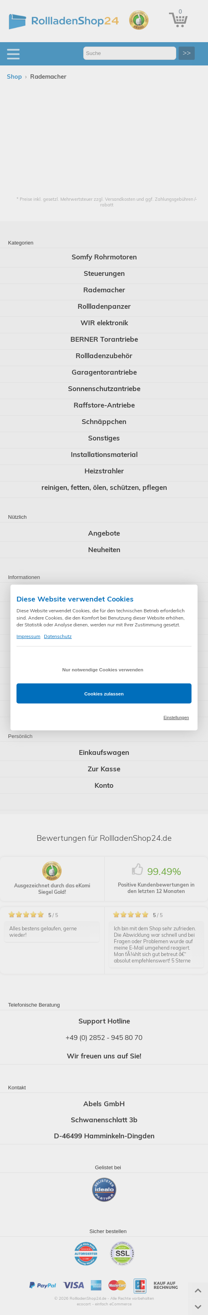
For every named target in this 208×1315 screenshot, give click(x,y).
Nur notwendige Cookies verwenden (102, 669)
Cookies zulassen (104, 693)
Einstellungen (176, 717)
